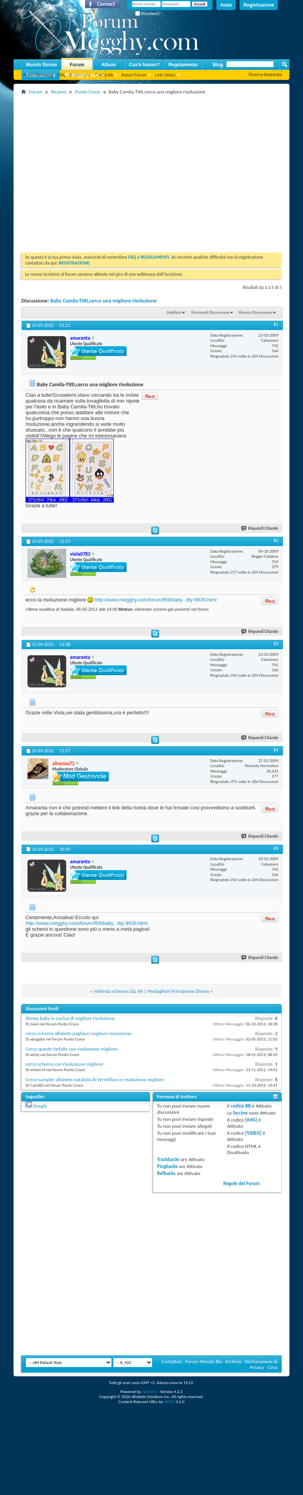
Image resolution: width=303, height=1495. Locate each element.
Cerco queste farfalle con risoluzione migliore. (72, 1049)
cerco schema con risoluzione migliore (64, 1064)
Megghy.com (81, 75)
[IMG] (251, 1120)
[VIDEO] (253, 1133)
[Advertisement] (74, 171)
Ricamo (58, 92)
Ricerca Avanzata (265, 74)
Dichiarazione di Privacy (261, 1364)
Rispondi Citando (260, 528)
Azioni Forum (134, 75)
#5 (276, 848)
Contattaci (171, 1361)
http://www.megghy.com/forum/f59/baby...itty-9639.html (155, 600)
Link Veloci (165, 75)
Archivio (233, 1361)
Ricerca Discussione (255, 312)
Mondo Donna (41, 64)
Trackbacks (168, 1159)
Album (108, 64)
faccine (240, 1113)
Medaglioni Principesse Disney (178, 991)
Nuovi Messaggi (38, 75)
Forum (77, 64)
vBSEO (169, 1401)
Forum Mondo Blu (204, 1361)
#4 (276, 750)
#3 (276, 643)
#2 (276, 540)
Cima (272, 1367)
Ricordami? (148, 14)
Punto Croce (87, 92)
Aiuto (226, 5)
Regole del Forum (241, 1183)
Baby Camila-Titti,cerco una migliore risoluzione (103, 300)
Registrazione (258, 5)
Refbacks (166, 1173)
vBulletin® (150, 1391)
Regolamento (183, 64)
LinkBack (173, 312)
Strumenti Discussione (210, 312)
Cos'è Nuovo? (144, 64)
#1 (276, 324)
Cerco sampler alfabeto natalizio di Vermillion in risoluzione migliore (95, 1079)
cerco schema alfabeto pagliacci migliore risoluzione (78, 1033)
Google (40, 1106)
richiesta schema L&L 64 (118, 991)
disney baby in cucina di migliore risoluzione (70, 1018)
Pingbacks (167, 1166)
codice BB (241, 1106)
